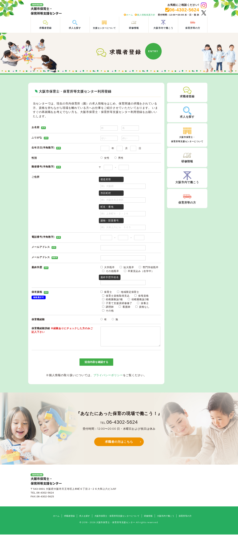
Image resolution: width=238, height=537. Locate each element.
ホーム (128, 15)
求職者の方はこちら (119, 444)
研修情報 (148, 518)
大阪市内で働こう (165, 518)
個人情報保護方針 (145, 15)
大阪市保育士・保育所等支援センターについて (116, 518)
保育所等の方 (185, 518)
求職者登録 (69, 518)
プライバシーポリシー (108, 377)
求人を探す (84, 518)
